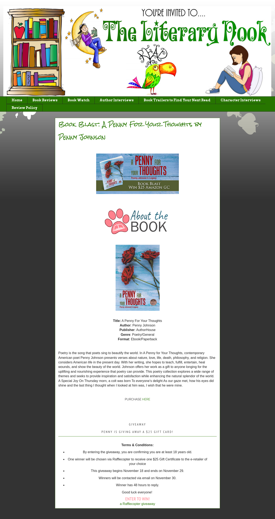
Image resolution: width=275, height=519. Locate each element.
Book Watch (79, 100)
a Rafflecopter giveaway (137, 504)
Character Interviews (241, 100)
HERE (146, 399)
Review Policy (24, 108)
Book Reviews (44, 100)
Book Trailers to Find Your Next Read (177, 100)
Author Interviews (117, 100)
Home (17, 100)
